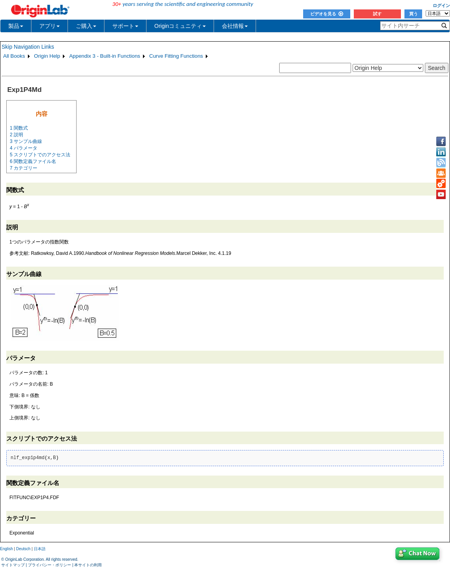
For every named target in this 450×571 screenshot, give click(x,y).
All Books (14, 56)
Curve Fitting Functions (176, 56)
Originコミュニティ (180, 26)
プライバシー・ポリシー (49, 565)
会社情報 (235, 26)
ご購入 (86, 26)
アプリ (49, 26)
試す (377, 13)
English (6, 549)
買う (413, 13)
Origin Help (47, 56)
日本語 (40, 549)
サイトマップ (13, 565)
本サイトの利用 (88, 565)
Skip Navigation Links (28, 47)
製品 (15, 26)
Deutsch (23, 549)
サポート (125, 26)
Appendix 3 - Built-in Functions (104, 56)
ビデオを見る (326, 13)
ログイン (441, 5)
